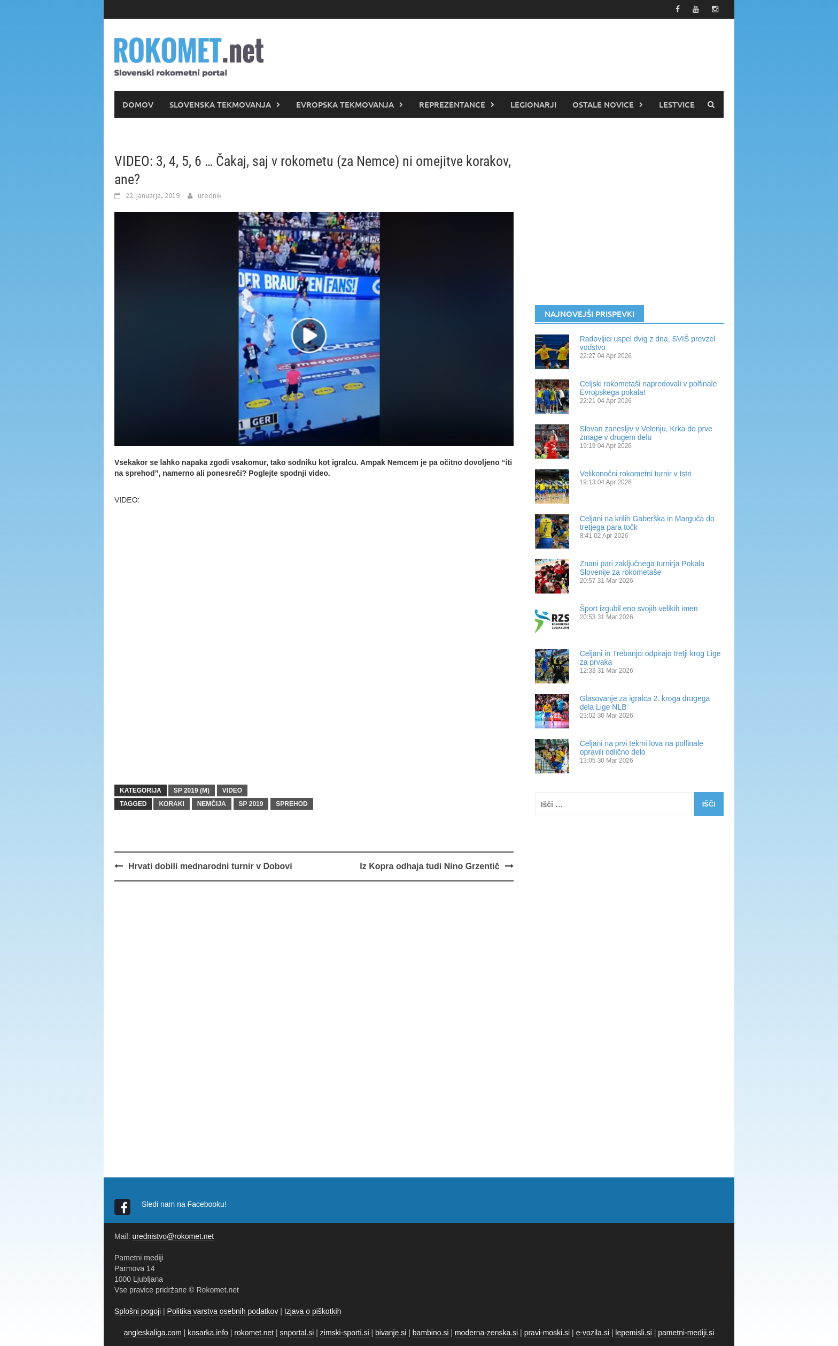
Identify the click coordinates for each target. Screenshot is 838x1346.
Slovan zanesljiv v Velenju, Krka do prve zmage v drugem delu (646, 433)
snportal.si (297, 1332)
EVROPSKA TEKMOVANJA (345, 104)
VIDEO (232, 790)
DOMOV (137, 104)
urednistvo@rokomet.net (173, 1236)
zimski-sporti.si (344, 1332)
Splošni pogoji (137, 1311)
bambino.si (431, 1332)
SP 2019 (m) (192, 790)
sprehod (291, 804)
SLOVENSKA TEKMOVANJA (220, 104)
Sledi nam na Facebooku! (185, 1204)
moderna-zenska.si (486, 1332)
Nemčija (211, 804)
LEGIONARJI (533, 104)
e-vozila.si (592, 1332)
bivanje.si (390, 1332)
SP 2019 (251, 804)
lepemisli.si (633, 1332)
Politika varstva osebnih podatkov (222, 1311)
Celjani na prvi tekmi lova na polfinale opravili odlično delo (641, 747)
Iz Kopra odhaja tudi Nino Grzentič (429, 866)
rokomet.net (254, 1332)
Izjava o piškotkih (313, 1311)
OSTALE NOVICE (603, 104)
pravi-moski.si (547, 1332)
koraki (171, 804)
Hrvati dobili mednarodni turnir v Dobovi (210, 866)
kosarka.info (208, 1332)
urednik (210, 195)
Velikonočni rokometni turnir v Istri (636, 473)
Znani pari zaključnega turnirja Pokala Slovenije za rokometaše (642, 567)
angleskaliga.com (153, 1332)
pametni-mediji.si (686, 1332)
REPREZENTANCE (452, 104)
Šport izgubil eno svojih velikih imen (639, 608)
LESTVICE (677, 104)
